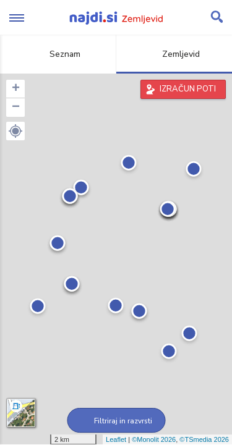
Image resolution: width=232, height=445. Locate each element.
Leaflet (116, 439)
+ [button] (16, 89)
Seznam (57, 54)
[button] (15, 131)
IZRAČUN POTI (188, 89)
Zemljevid (174, 54)
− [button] (16, 107)
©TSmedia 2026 (204, 439)
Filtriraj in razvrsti (116, 421)
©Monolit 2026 (154, 439)
